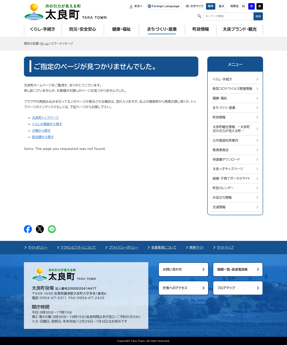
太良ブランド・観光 (240, 29)
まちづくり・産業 (162, 29)
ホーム (44, 43)
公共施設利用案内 (225, 140)
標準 (210, 6)
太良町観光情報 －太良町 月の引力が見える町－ (232, 129)
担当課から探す (43, 137)
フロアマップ (226, 287)
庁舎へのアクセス (175, 287)
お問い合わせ (172, 269)
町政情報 (201, 29)
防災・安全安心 (82, 29)
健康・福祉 (121, 29)
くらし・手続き (42, 29)
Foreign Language (166, 6)
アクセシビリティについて (78, 247)
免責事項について (164, 247)
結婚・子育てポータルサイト (231, 178)
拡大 (221, 6)
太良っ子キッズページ (228, 168)
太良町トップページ (45, 117)
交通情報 (219, 207)
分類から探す (41, 130)
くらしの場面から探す (47, 124)
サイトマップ (225, 247)
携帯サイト (197, 247)
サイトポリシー (38, 247)
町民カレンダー (223, 188)
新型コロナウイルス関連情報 (232, 88)
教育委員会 (221, 149)
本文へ (138, 6)
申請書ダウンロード (226, 159)
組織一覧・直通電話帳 (232, 269)
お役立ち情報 (222, 197)
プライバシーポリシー (123, 247)
